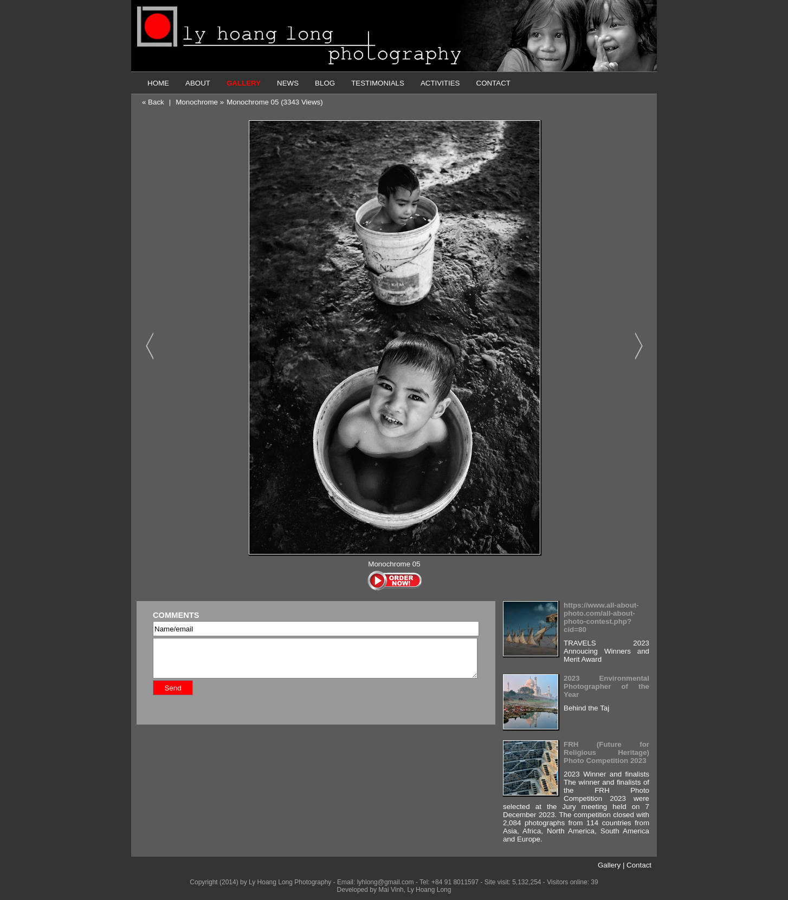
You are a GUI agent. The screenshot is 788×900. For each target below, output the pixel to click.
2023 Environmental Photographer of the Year (606, 686)
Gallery (609, 865)
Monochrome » (200, 102)
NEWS (288, 83)
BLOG (325, 83)
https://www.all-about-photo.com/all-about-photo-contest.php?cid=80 (601, 617)
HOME (158, 83)
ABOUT (197, 83)
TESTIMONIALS (377, 83)
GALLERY (244, 83)
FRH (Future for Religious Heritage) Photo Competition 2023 (606, 752)
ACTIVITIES (440, 83)
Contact (638, 865)
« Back (153, 102)
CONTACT (493, 83)
